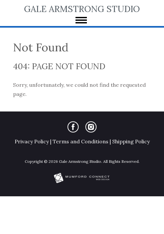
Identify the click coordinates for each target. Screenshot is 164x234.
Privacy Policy (32, 141)
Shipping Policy (131, 141)
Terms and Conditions (80, 141)
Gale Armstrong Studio (82, 8)
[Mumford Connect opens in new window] (82, 182)
